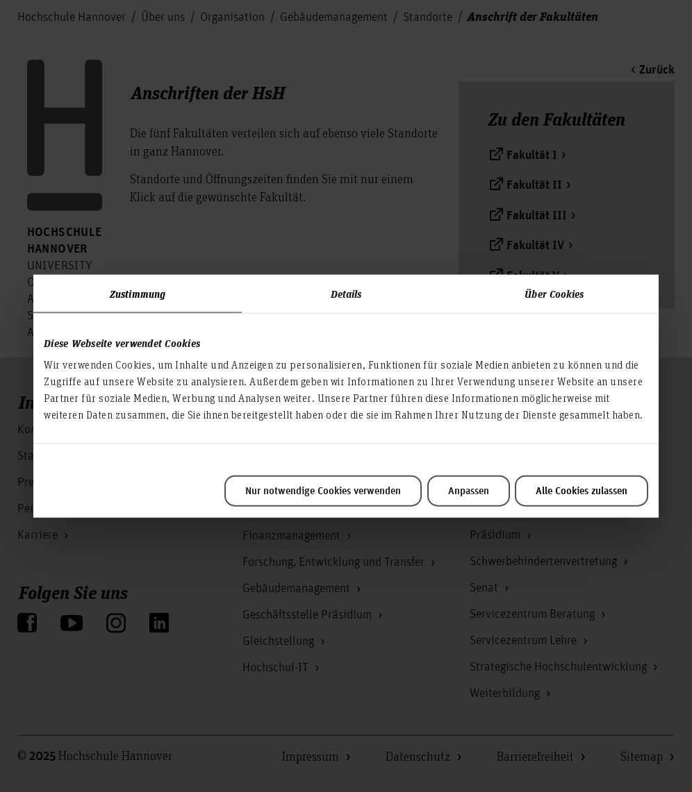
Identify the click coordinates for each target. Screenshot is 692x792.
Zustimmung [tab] (137, 293)
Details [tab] (346, 293)
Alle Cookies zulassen (581, 491)
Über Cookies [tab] (554, 293)
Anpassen (468, 491)
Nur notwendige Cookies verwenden (323, 491)
